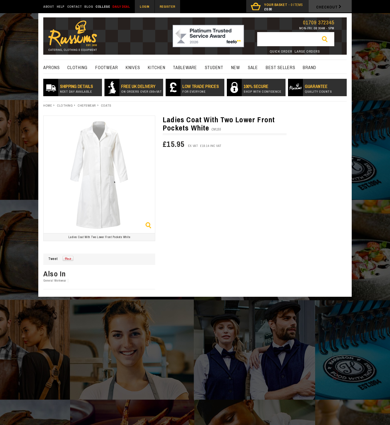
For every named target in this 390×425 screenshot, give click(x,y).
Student (214, 67)
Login (144, 6)
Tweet (53, 258)
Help (61, 6)
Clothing (77, 67)
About (48, 6)
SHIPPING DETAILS (76, 88)
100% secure (262, 88)
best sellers (280, 67)
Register (167, 6)
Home (47, 105)
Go (327, 39)
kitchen (156, 67)
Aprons (51, 67)
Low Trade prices (200, 88)
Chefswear (87, 105)
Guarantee (318, 88)
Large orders (307, 51)
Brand (309, 67)
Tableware (185, 67)
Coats (106, 105)
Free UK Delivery (141, 88)
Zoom (148, 225)
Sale (253, 67)
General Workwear (54, 281)
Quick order (281, 51)
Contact (74, 6)
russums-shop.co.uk (72, 36)
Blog (88, 6)
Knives (133, 67)
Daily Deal (121, 6)
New (235, 67)
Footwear (106, 67)
